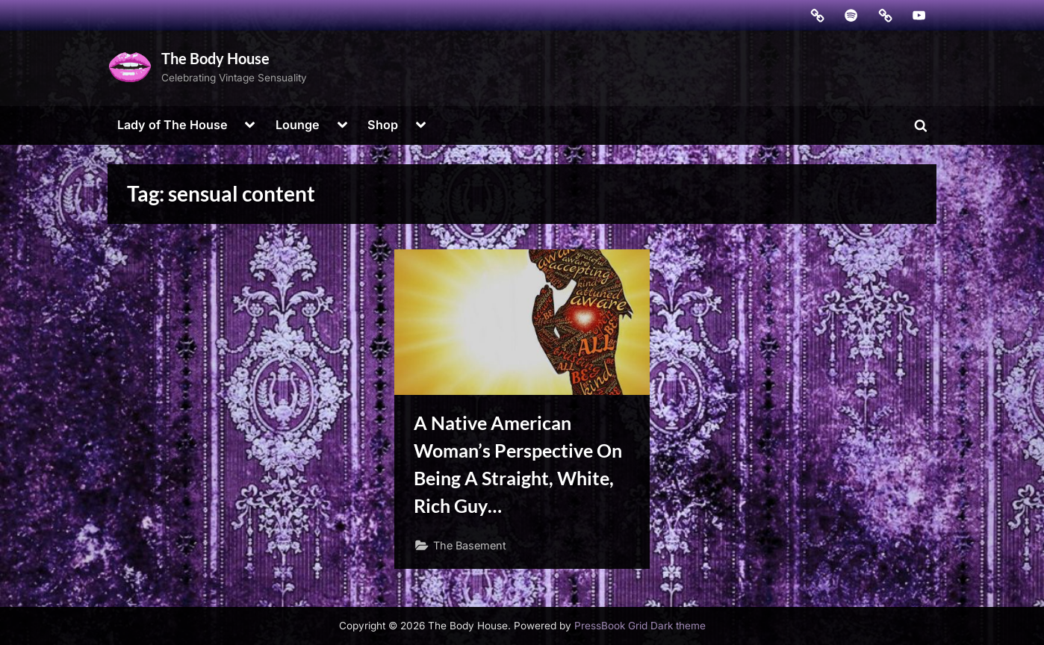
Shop (382, 124)
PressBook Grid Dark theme (640, 626)
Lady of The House (172, 124)
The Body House (215, 58)
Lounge (298, 124)
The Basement (469, 545)
